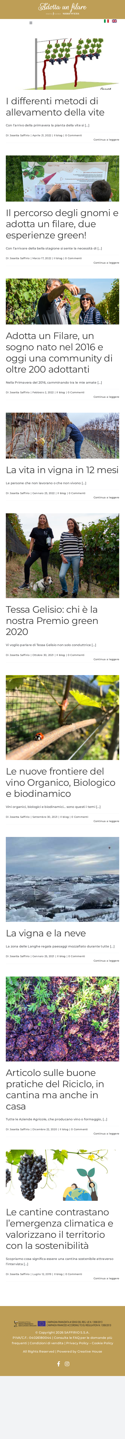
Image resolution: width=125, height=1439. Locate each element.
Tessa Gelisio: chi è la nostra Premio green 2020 (52, 620)
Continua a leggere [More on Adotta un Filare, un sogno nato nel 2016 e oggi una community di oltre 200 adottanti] (106, 396)
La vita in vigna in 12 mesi (62, 469)
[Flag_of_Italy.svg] (106, 21)
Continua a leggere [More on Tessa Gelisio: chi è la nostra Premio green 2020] (106, 659)
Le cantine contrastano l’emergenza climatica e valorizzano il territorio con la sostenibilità (59, 1228)
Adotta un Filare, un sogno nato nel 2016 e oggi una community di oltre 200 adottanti (59, 352)
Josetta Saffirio (20, 135)
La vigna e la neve (46, 933)
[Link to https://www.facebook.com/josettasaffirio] (58, 1363)
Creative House (89, 1351)
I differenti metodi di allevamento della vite (55, 106)
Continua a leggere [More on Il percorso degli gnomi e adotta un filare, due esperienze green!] (106, 262)
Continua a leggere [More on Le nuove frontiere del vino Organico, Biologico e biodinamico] (106, 821)
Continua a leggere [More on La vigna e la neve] (106, 960)
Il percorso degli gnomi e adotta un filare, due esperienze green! (62, 224)
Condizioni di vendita (46, 1343)
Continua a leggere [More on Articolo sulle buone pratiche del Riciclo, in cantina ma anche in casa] (106, 1133)
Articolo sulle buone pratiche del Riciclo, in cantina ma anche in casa (55, 1089)
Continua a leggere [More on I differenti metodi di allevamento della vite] (106, 139)
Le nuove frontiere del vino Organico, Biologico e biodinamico (60, 782)
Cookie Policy (102, 1343)
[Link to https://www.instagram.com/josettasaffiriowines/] (67, 1363)
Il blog (58, 135)
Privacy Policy (77, 1343)
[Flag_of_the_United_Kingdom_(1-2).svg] (114, 21)
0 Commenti (73, 135)
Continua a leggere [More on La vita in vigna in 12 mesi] (106, 497)
